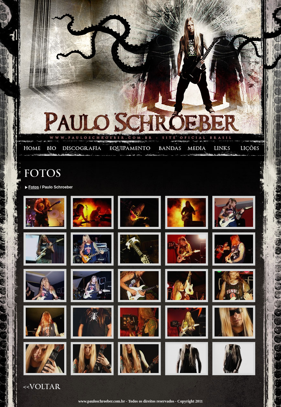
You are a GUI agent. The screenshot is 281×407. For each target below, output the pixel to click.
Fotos (34, 187)
